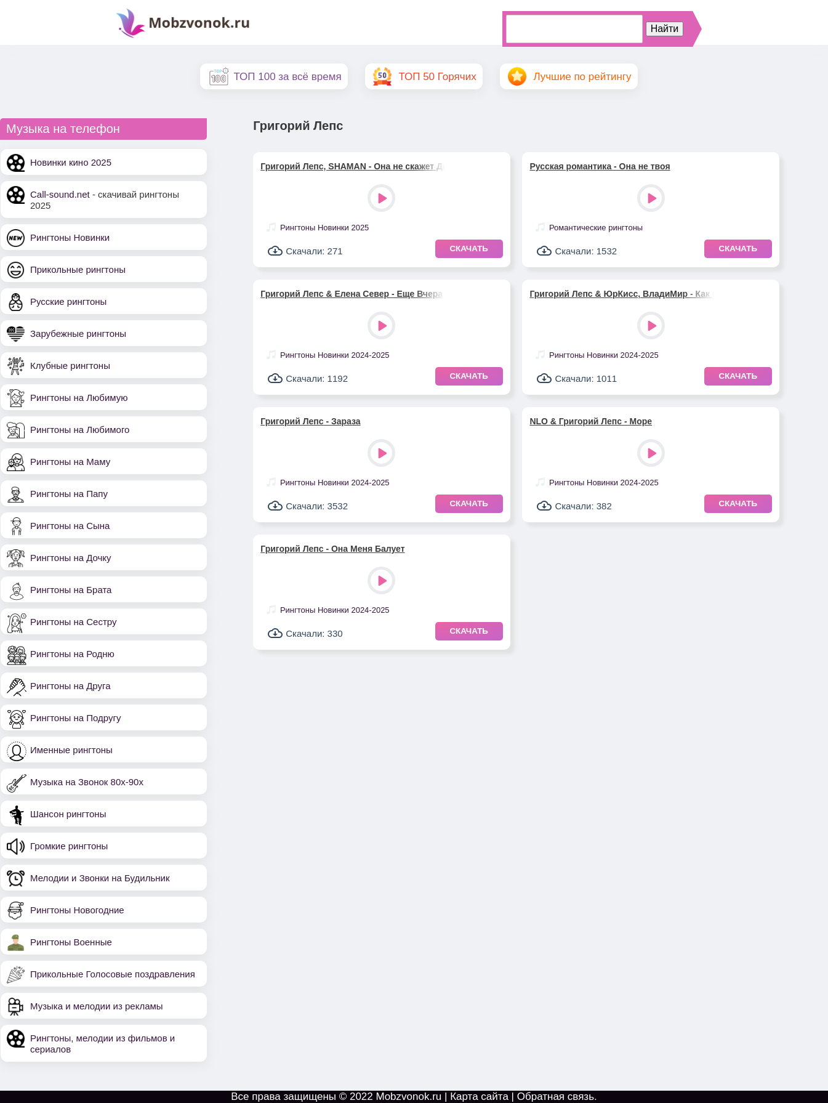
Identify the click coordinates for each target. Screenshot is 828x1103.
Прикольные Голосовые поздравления (112, 974)
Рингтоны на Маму (70, 461)
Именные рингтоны (71, 750)
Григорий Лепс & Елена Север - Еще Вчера (351, 294)
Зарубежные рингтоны (78, 333)
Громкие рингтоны (69, 846)
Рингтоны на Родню (72, 653)
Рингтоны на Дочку (70, 557)
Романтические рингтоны (596, 227)
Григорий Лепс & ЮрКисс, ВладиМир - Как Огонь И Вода (621, 294)
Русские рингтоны (68, 301)
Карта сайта (479, 1096)
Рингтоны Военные (71, 942)
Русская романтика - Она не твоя (599, 166)
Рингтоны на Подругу (75, 718)
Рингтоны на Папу (69, 493)
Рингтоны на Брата (70, 589)
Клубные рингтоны (70, 365)
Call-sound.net (60, 194)
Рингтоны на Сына (70, 525)
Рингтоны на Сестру (73, 621)
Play (382, 199)
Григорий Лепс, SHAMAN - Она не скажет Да (352, 166)
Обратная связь (555, 1096)
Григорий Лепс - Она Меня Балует (332, 549)
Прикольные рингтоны (78, 269)
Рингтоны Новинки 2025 (324, 227)
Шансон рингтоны (68, 814)
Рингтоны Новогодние (77, 910)
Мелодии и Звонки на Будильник (100, 878)
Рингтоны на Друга (70, 686)
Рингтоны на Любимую (79, 397)
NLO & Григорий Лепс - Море (590, 421)
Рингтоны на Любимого (79, 429)
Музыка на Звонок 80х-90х (86, 782)
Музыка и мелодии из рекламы (96, 1006)
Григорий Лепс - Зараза (310, 421)
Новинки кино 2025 (70, 162)
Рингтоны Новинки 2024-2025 (335, 355)
